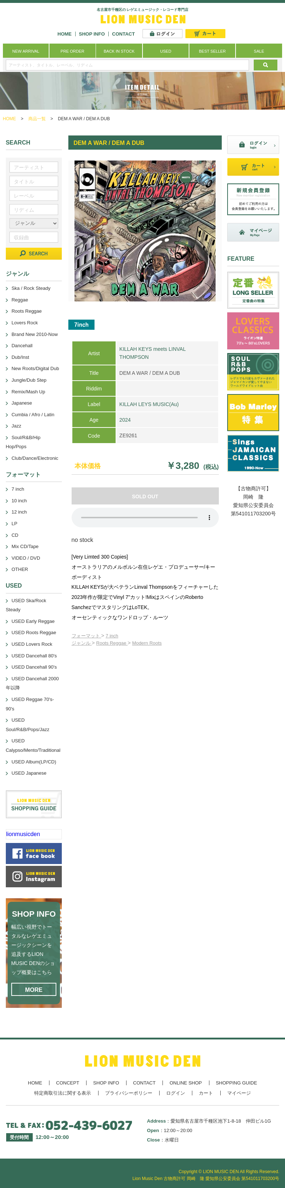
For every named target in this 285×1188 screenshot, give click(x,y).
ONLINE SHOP (185, 1082)
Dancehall (22, 345)
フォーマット (86, 635)
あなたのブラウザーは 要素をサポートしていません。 (145, 517)
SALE (259, 51)
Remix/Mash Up (28, 391)
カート (206, 1093)
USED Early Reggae (33, 621)
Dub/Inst (20, 357)
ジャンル (82, 643)
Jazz (16, 426)
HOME (64, 34)
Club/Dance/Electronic (35, 458)
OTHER (20, 569)
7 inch (112, 635)
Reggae (20, 300)
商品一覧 (37, 118)
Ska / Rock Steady (31, 288)
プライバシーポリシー (128, 1093)
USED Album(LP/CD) (34, 762)
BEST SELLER (212, 51)
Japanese (22, 403)
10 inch (19, 500)
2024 (125, 420)
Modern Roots (146, 643)
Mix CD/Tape (25, 546)
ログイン (175, 1093)
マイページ (239, 1093)
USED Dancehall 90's (34, 667)
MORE (34, 990)
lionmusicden (23, 834)
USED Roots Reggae (34, 632)
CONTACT (123, 34)
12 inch (19, 512)
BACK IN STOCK (119, 51)
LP (14, 523)
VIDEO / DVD (26, 558)
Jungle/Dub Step (29, 380)
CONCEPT (67, 1082)
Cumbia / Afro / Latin (33, 414)
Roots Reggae (112, 643)
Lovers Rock (25, 322)
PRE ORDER (72, 51)
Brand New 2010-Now (35, 334)
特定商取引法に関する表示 (62, 1093)
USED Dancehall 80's (34, 655)
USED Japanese (29, 773)
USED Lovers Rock (32, 644)
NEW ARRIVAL (25, 51)
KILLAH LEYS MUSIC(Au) (148, 404)
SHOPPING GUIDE (236, 1082)
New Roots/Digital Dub (35, 368)
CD (15, 535)
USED (166, 51)
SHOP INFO (92, 34)
